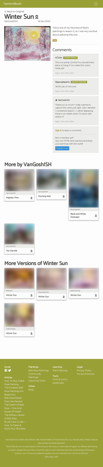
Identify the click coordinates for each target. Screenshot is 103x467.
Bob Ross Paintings (38, 370)
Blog (31, 389)
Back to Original (14, 11)
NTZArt (58, 58)
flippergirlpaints (62, 82)
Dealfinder (58, 383)
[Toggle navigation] (96, 4)
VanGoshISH (11, 21)
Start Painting (60, 370)
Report (57, 73)
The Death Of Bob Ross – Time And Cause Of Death (14, 408)
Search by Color (36, 380)
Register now (62, 148)
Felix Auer (49, 457)
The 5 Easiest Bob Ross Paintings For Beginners (14, 391)
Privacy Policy (84, 370)
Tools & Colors (60, 379)
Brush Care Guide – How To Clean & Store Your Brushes (14, 425)
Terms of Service (85, 374)
